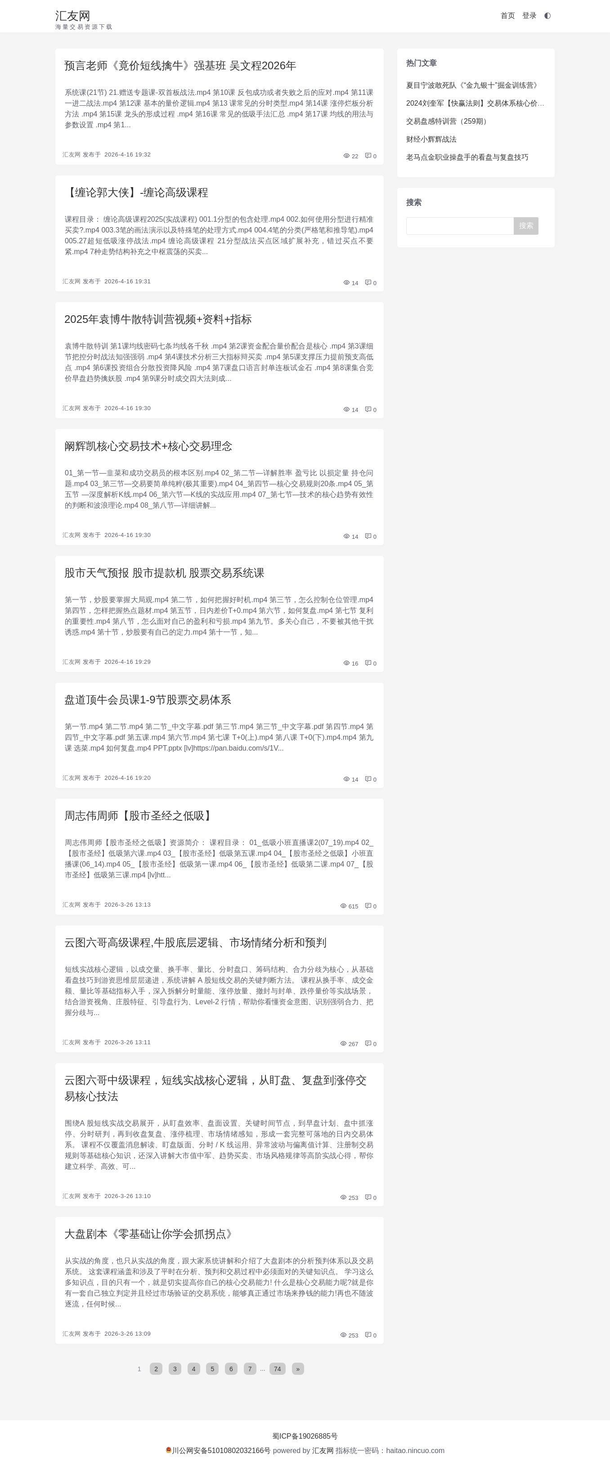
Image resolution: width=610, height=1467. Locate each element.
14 (350, 283)
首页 (508, 15)
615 (349, 906)
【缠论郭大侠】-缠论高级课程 (136, 192)
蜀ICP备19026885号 (305, 1436)
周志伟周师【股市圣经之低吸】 (139, 816)
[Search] (462, 226)
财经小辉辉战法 (431, 139)
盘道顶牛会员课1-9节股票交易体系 (147, 699)
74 (277, 1368)
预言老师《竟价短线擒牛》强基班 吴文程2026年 (180, 65)
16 (350, 663)
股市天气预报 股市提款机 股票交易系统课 (164, 573)
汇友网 (72, 15)
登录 (529, 15)
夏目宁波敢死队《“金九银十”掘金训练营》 (473, 85)
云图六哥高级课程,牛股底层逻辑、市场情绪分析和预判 (195, 942)
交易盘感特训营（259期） (448, 121)
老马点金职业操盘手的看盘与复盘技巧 (467, 157)
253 (349, 1197)
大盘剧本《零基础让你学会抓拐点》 (150, 1234)
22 (350, 156)
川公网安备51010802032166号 (218, 1450)
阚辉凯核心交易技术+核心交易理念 (148, 446)
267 (349, 1044)
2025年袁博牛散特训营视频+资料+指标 (158, 319)
